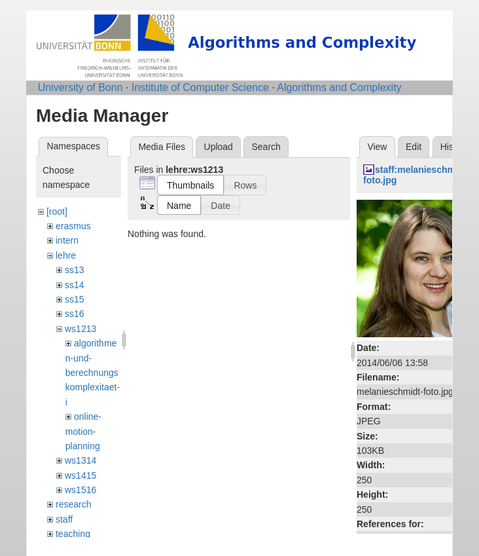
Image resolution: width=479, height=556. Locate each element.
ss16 (74, 313)
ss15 (74, 299)
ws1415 (80, 475)
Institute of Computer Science (200, 87)
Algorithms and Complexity (339, 87)
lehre (66, 255)
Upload (218, 146)
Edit (413, 146)
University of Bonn (80, 87)
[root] (56, 211)
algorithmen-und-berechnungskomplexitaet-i (92, 372)
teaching (73, 533)
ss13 (74, 270)
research (73, 504)
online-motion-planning (83, 431)
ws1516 (80, 490)
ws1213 (80, 329)
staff (64, 519)
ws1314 (80, 460)
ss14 (74, 285)
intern (67, 240)
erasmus (73, 226)
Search (265, 146)
